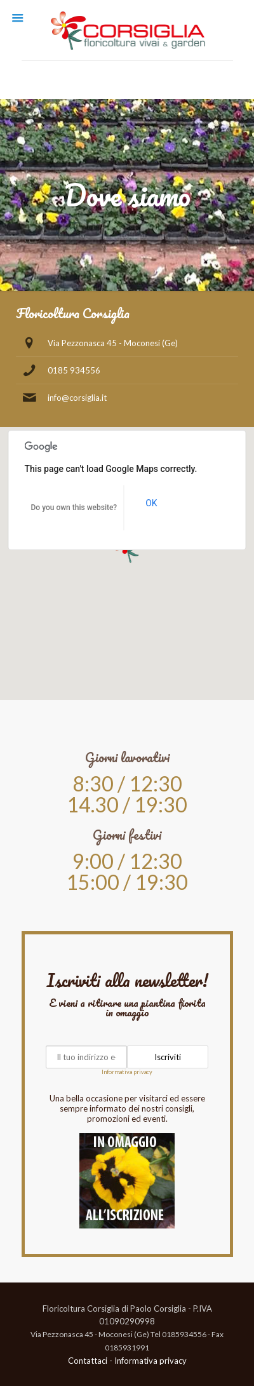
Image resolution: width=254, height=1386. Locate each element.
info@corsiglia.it (77, 398)
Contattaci (87, 1361)
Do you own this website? (74, 507)
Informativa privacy (127, 1071)
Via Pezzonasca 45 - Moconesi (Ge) (113, 343)
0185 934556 (74, 370)
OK (151, 503)
